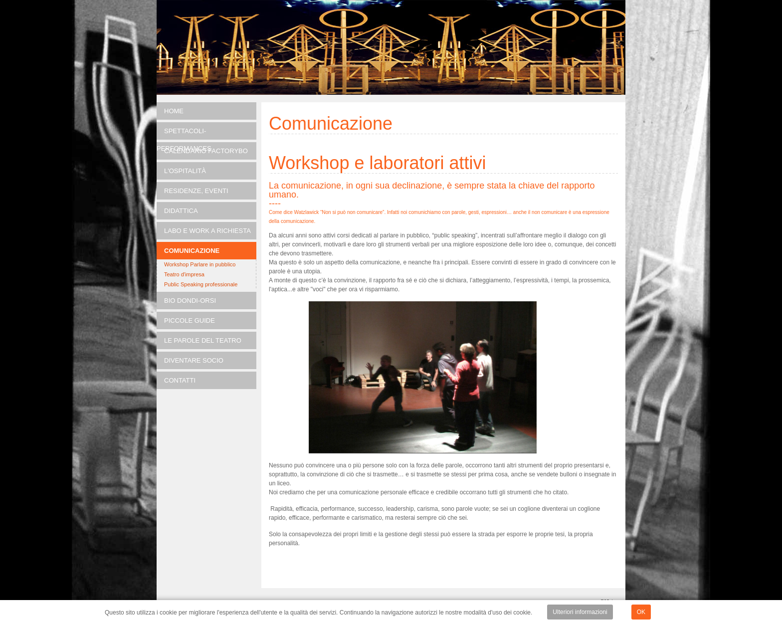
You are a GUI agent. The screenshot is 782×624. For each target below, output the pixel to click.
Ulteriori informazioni (580, 612)
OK (641, 612)
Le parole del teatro (202, 340)
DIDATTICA (181, 210)
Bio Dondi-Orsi (190, 300)
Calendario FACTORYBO (206, 151)
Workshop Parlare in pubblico (199, 264)
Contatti (180, 380)
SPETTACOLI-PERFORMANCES (184, 133)
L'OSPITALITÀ (185, 171)
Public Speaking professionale (200, 284)
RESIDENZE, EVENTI (196, 191)
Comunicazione (191, 250)
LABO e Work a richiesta (207, 230)
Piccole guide (189, 320)
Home (174, 111)
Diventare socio (193, 360)
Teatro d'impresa (184, 274)
